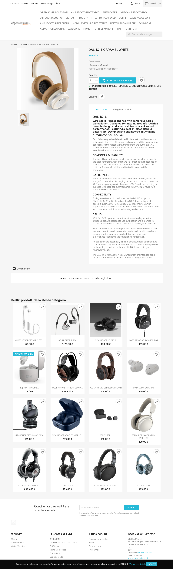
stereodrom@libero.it (138, 558)
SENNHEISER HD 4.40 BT (105, 485)
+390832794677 (29, 3)
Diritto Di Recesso (58, 549)
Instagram (13, 522)
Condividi (102, 96)
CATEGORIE (74, 28)
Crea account (95, 546)
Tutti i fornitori (127, 28)
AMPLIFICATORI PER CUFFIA (54, 23)
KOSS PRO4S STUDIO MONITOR (143, 340)
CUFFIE (123, 17)
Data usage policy (50, 3)
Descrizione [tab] (101, 109)
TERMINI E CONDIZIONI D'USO (63, 542)
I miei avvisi (93, 549)
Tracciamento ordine (98, 539)
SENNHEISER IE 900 (67, 340)
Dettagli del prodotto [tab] (122, 109)
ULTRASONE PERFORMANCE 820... (29, 435)
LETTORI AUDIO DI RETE (123, 23)
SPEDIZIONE (55, 539)
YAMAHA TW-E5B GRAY (143, 387)
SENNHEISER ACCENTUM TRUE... (67, 435)
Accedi (92, 542)
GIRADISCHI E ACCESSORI (54, 12)
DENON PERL (105, 435)
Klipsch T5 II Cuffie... (29, 387)
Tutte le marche (103, 28)
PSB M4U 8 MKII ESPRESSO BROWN (105, 387)
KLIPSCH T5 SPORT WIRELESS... (29, 340)
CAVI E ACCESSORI (140, 17)
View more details (137, 564)
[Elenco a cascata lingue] (119, 3)
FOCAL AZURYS (143, 485)
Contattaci (55, 553)
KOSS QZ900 (67, 485)
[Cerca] (144, 34)
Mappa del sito (56, 557)
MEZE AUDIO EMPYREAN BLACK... (67, 387)
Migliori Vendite (18, 546)
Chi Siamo (54, 546)
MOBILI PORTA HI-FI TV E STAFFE (90, 23)
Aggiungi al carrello (117, 80)
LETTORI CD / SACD (105, 17)
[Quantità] (92, 80)
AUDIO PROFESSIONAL (52, 28)
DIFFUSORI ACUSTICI (51, 17)
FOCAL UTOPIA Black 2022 (29, 485)
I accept (152, 564)
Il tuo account (98, 534)
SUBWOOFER (110, 12)
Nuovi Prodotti (17, 542)
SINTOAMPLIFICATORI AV (133, 12)
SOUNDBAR (145, 23)
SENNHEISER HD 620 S (105, 340)
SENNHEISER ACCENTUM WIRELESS (143, 436)
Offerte (14, 539)
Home (86, 28)
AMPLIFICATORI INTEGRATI (85, 12)
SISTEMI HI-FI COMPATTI (78, 17)
